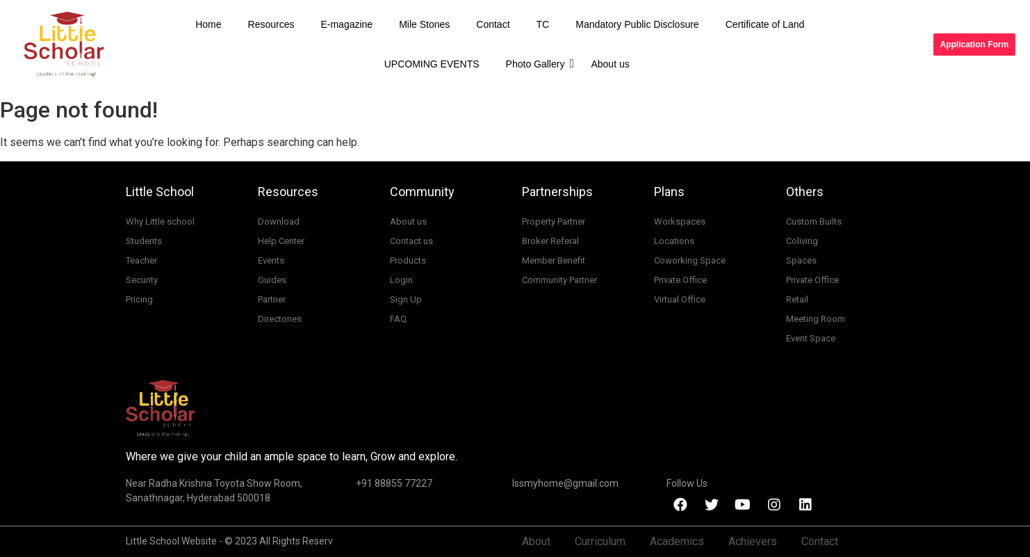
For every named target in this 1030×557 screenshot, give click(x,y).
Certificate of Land (765, 24)
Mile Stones (424, 24)
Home (208, 24)
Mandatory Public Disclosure (636, 24)
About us (610, 64)
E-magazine (346, 24)
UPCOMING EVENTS (432, 64)
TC (543, 24)
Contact (492, 24)
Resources (271, 24)
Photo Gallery (538, 64)
